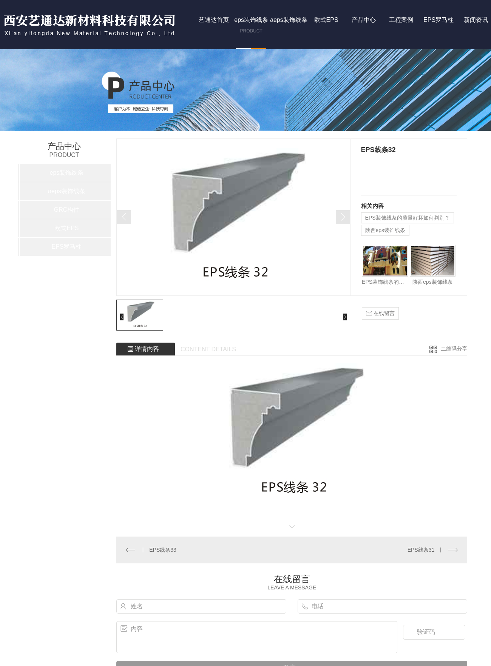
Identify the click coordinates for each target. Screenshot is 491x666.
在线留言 (380, 313)
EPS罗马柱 (66, 246)
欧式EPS (66, 228)
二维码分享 (454, 349)
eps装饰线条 (67, 172)
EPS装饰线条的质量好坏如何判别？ (407, 218)
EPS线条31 (421, 550)
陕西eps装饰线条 (385, 230)
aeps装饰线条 (66, 191)
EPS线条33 (162, 550)
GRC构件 (67, 209)
